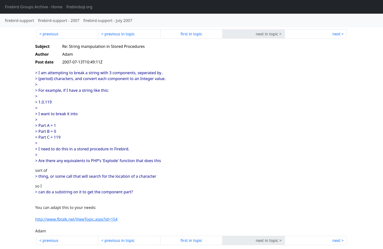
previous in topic (120, 34)
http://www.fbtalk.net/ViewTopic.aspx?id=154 (76, 219)
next (336, 34)
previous (50, 34)
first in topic (191, 34)
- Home (34, 7)
